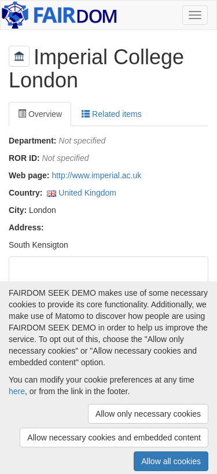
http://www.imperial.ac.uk (96, 175)
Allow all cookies (171, 461)
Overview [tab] (40, 114)
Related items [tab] (111, 114)
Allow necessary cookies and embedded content (114, 437)
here (17, 391)
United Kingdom (87, 192)
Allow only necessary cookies (148, 413)
